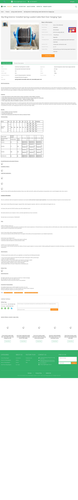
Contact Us (39, 6)
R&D (27, 362)
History (17, 360)
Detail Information (6, 63)
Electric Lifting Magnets (5, 362)
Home (3, 6)
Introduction (18, 358)
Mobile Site (48, 373)
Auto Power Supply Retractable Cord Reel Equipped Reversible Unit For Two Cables (23, 337)
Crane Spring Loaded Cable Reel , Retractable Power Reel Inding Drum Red (7, 337)
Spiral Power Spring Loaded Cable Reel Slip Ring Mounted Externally (70, 337)
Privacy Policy (39, 373)
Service (17, 362)
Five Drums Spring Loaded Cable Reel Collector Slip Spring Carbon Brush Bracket (39, 337)
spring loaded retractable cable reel (31, 292)
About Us (15, 6)
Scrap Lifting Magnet (5, 358)
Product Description (19, 63)
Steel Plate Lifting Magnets (6, 364)
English (72, 1)
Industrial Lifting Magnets (6, 360)
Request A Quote (47, 6)
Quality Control (31, 6)
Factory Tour (22, 6)
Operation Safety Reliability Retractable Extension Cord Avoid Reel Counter (55, 337)
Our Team (18, 364)
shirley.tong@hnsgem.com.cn (19, 1)
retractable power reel (18, 292)
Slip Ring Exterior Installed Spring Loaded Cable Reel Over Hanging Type (39, 11)
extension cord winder (8, 292)
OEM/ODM (28, 360)
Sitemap (29, 373)
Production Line (29, 358)
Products (9, 6)
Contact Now (48, 55)
